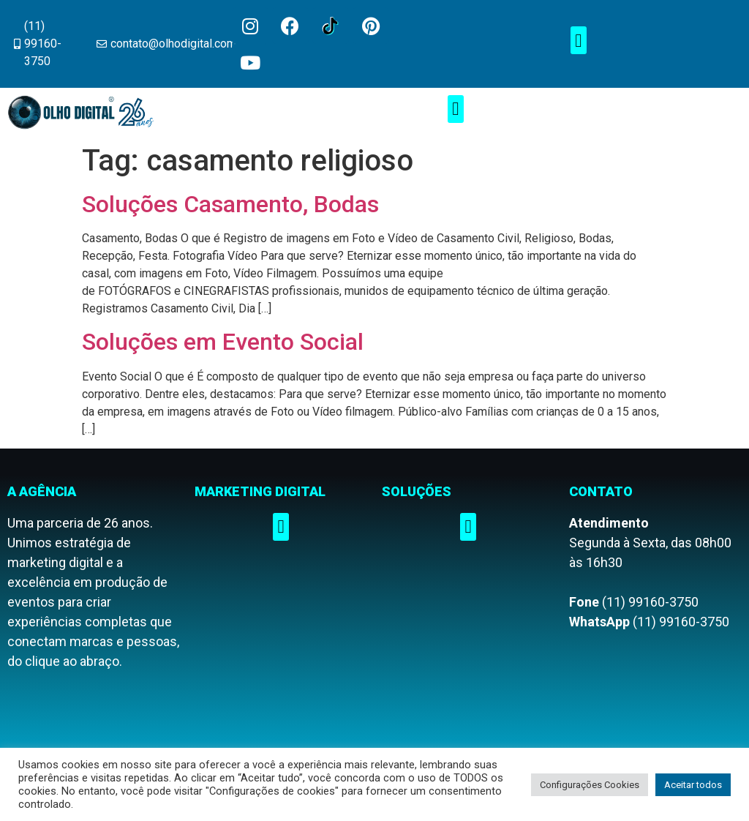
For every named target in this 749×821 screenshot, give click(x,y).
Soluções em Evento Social (223, 342)
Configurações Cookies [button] (589, 784)
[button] (579, 40)
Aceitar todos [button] (693, 784)
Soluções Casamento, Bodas (230, 204)
